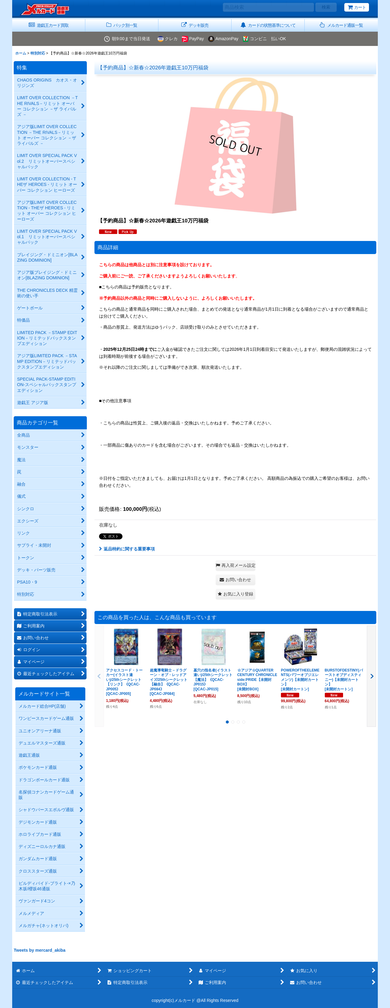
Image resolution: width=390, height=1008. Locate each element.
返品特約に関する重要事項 (127, 548)
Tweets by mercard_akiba (40, 950)
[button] (341, 25)
